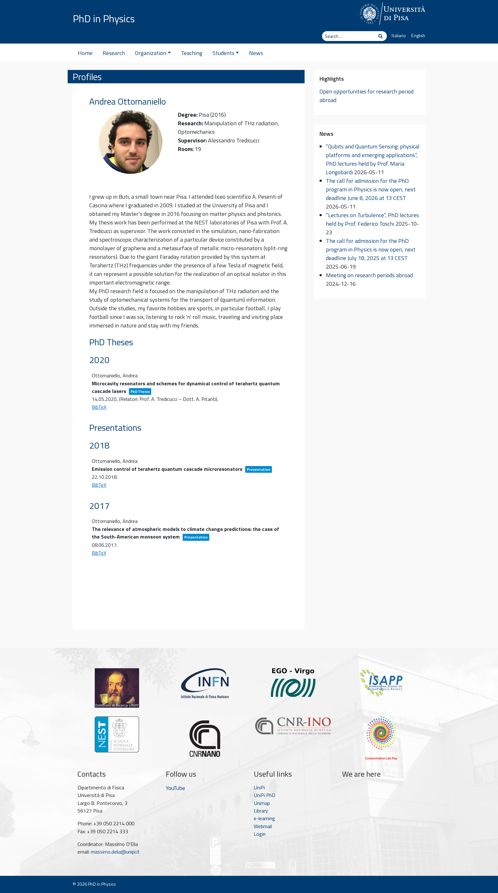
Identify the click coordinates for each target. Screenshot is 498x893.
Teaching (191, 53)
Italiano (399, 35)
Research (114, 53)
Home (85, 53)
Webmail (263, 826)
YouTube (175, 788)
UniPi (259, 787)
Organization (153, 53)
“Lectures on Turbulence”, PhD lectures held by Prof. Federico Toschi (372, 219)
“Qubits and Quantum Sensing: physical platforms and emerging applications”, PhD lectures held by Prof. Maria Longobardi (373, 159)
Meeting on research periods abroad (369, 275)
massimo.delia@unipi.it (115, 851)
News (256, 53)
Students (225, 53)
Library (261, 810)
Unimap (262, 803)
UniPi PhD (264, 795)
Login (260, 834)
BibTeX (99, 407)
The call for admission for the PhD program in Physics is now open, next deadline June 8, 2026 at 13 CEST (370, 189)
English (418, 35)
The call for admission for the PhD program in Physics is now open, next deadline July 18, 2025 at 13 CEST (370, 249)
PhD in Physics (104, 18)
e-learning (264, 818)
